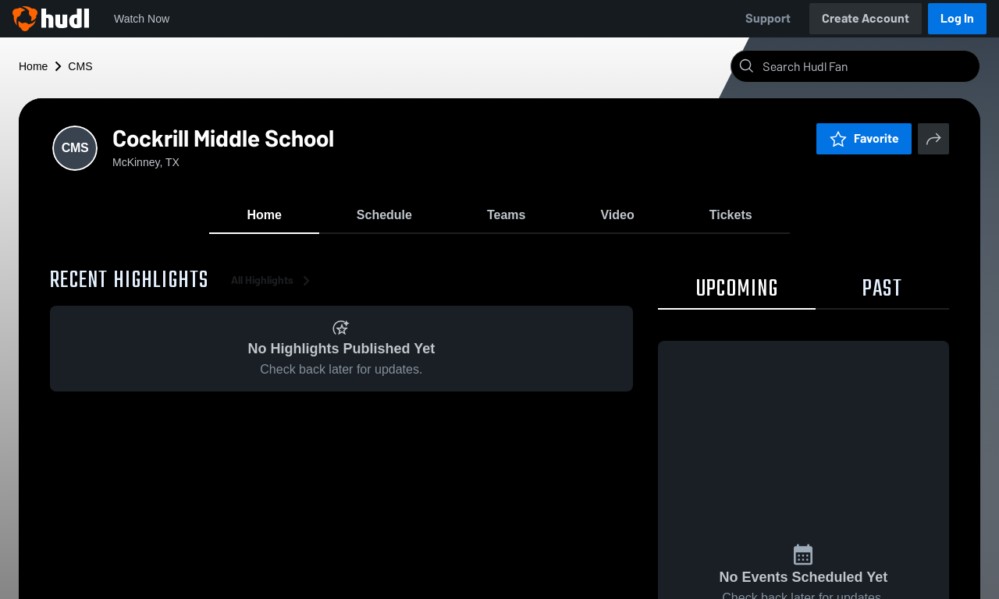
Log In (957, 18)
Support (768, 18)
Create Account (865, 18)
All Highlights (273, 280)
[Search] (868, 66)
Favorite (864, 138)
